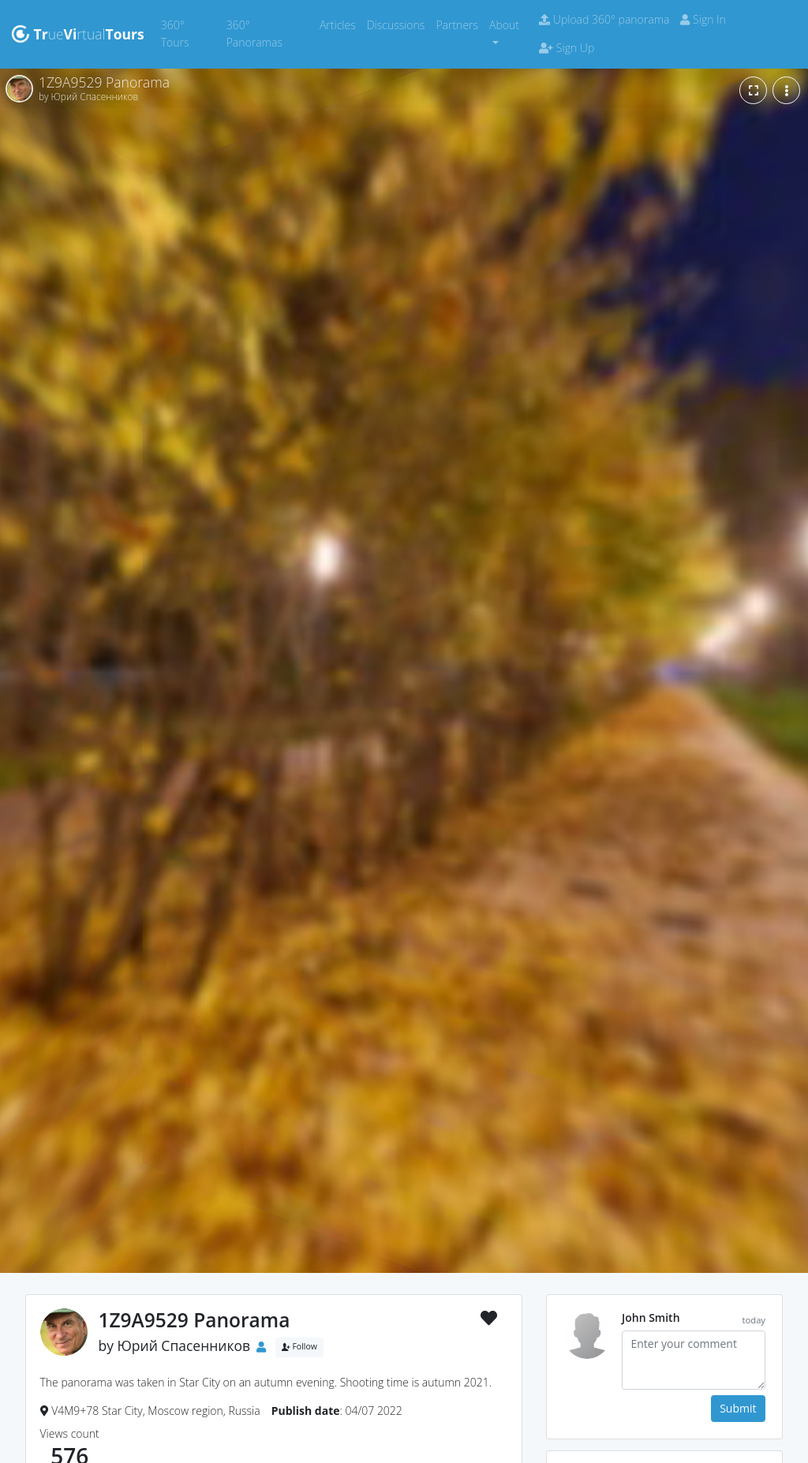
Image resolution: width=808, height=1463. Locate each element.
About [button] (504, 24)
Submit (738, 1408)
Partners (460, 24)
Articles (340, 24)
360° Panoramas (270, 33)
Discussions (399, 24)
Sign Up (566, 47)
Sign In (702, 19)
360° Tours (191, 33)
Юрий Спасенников (184, 1345)
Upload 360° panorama (604, 19)
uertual (77, 33)
